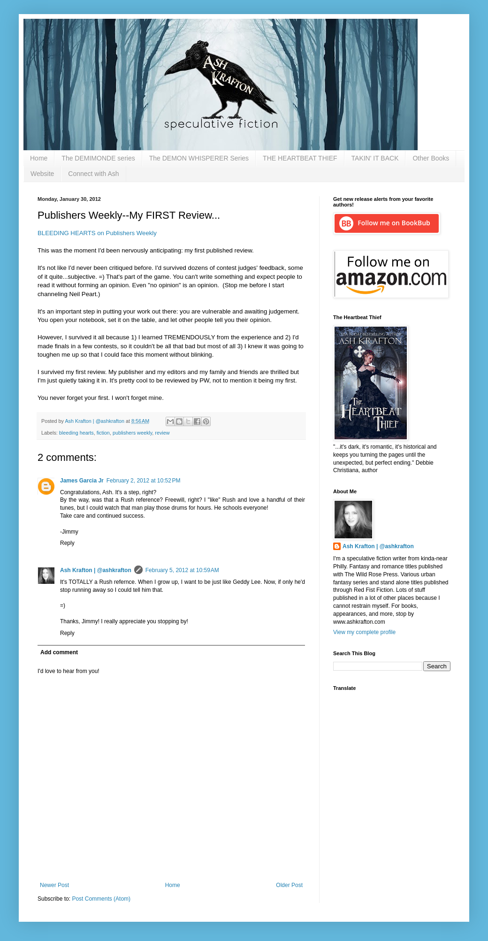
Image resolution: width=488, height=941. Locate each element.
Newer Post (54, 885)
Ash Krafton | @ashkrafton (95, 570)
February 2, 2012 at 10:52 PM (144, 480)
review (162, 433)
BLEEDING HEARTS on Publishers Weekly (97, 233)
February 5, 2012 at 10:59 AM (182, 570)
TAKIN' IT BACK (375, 158)
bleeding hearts (76, 433)
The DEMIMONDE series (98, 158)
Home (38, 158)
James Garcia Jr (82, 480)
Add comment (59, 652)
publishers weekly (132, 433)
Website (42, 173)
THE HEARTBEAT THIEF (300, 158)
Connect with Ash (93, 173)
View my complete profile (364, 632)
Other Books (430, 158)
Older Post (289, 885)
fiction (103, 433)
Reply (67, 543)
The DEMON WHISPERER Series (199, 158)
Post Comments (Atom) (101, 898)
